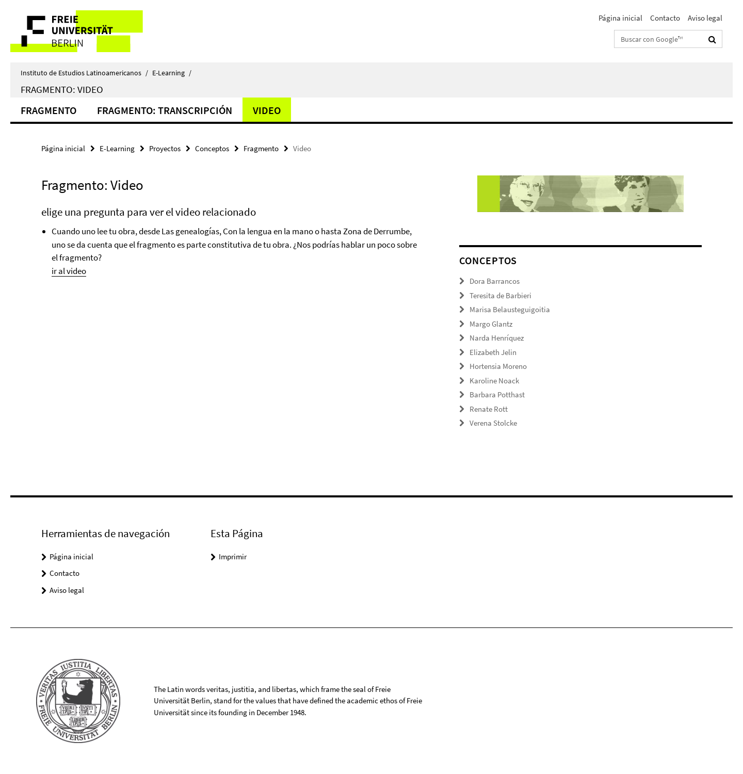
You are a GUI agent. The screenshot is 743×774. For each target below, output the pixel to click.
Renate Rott (489, 409)
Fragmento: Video (62, 89)
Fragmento (48, 110)
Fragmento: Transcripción (164, 110)
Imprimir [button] (233, 556)
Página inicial (620, 18)
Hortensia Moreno (498, 366)
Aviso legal (705, 18)
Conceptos (212, 148)
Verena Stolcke (493, 423)
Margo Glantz (491, 324)
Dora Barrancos (495, 281)
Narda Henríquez (497, 338)
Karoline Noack (494, 380)
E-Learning (171, 72)
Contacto (665, 18)
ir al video (69, 271)
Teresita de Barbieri (500, 295)
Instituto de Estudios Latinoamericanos (84, 72)
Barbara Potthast (497, 394)
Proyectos (165, 148)
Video (267, 110)
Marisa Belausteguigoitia (510, 309)
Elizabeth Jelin (493, 352)
